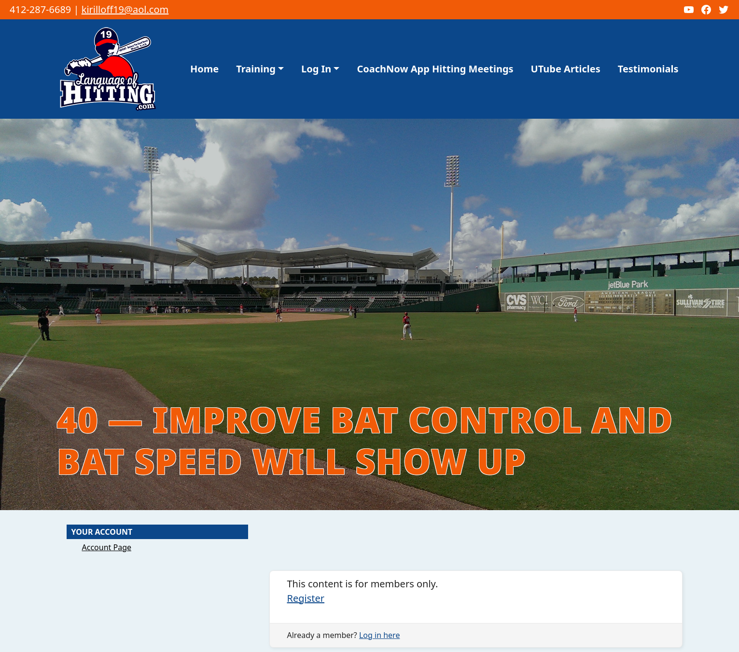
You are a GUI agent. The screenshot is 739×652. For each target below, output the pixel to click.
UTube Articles (565, 68)
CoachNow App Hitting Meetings (435, 68)
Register (306, 598)
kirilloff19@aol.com (125, 9)
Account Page (107, 547)
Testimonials (648, 68)
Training (256, 68)
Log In (316, 68)
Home (204, 68)
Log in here (379, 635)
